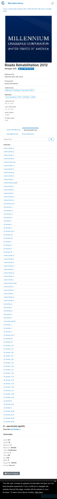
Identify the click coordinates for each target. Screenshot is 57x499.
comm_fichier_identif (10, 183)
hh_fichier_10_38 (9, 418)
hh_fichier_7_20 (9, 366)
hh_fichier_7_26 (9, 387)
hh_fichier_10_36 (9, 411)
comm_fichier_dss (10, 162)
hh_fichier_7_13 (8, 345)
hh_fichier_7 (8, 242)
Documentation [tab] (12, 134)
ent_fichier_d (8, 311)
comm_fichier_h (9, 176)
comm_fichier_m (9, 196)
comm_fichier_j (9, 186)
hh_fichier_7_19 (8, 363)
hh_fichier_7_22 (9, 373)
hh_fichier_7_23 (9, 376)
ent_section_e (8, 214)
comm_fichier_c (9, 155)
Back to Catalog (11, 473)
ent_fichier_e (8, 314)
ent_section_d (8, 210)
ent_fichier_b (8, 304)
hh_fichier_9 (8, 248)
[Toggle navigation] (52, 3)
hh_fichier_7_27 (9, 390)
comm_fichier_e (9, 165)
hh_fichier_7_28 (9, 394)
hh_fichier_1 (7, 221)
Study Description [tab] (13, 130)
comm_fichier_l (9, 193)
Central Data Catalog (15, 9)
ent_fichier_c (8, 307)
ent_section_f (8, 217)
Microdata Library (15, 3)
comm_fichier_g (9, 172)
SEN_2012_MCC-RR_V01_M (36, 9)
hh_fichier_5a (8, 235)
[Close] (55, 481)
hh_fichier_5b (8, 238)
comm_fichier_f (9, 169)
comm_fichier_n (9, 200)
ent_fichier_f (8, 318)
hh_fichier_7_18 (8, 359)
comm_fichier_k (9, 190)
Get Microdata (26, 69)
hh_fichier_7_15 (8, 349)
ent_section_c (8, 207)
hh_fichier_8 (8, 245)
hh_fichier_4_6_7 (9, 231)
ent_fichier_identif (9, 321)
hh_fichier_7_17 (8, 356)
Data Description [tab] (30, 130)
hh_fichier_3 (8, 228)
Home (5, 9)
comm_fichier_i (9, 179)
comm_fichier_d (9, 158)
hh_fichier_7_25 (9, 383)
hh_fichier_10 (8, 252)
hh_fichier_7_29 (9, 397)
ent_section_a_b (9, 203)
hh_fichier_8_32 (9, 404)
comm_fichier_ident (10, 283)
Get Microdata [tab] (28, 134)
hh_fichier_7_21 (9, 370)
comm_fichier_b (9, 151)
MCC (24, 9)
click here (39, 492)
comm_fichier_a (9, 148)
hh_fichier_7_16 (8, 352)
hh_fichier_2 (8, 224)
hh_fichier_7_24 (9, 380)
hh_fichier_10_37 (9, 415)
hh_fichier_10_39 (9, 421)
